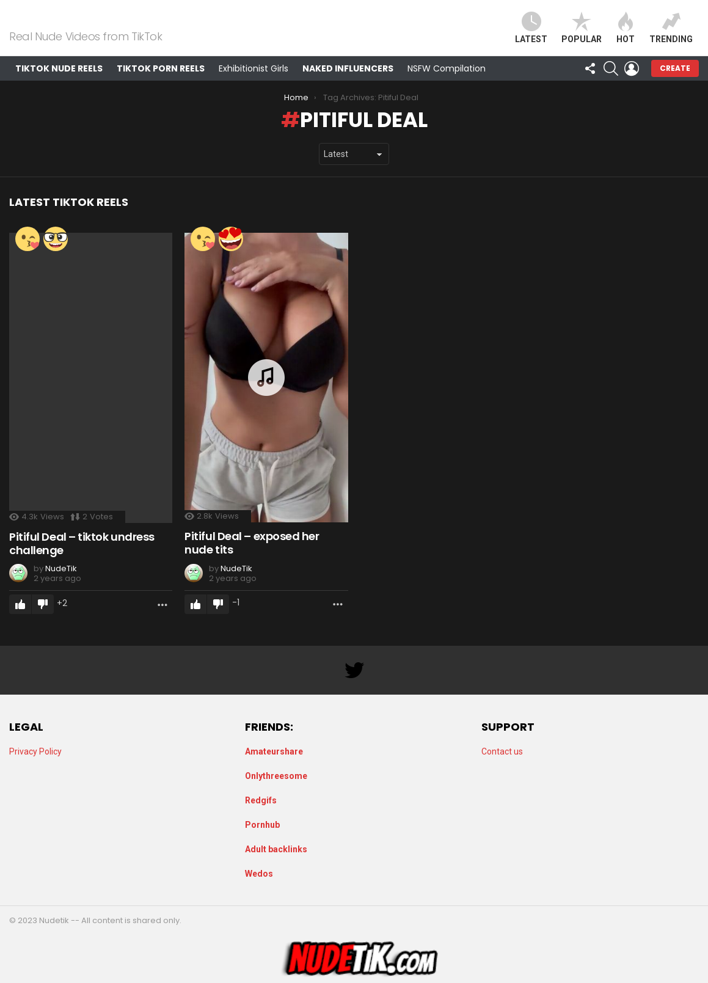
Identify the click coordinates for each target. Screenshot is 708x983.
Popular (581, 35)
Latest (531, 35)
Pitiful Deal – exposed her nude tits (251, 558)
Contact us (502, 751)
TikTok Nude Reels (59, 83)
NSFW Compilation (446, 83)
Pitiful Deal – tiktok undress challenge (82, 558)
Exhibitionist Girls (253, 83)
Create (675, 83)
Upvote (20, 619)
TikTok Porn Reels (161, 83)
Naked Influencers (347, 83)
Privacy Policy (35, 751)
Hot (625, 35)
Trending (671, 35)
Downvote (43, 619)
